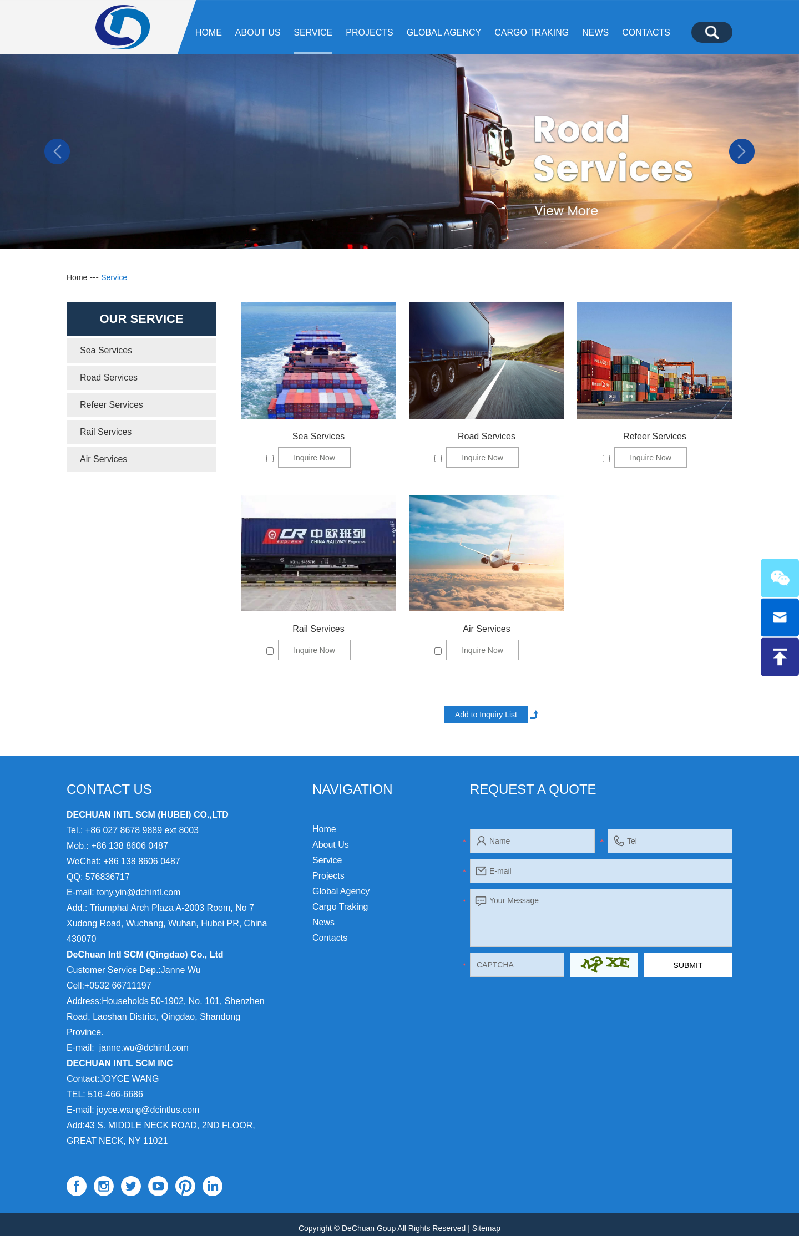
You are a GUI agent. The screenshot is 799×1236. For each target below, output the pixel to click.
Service (313, 32)
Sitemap (486, 1228)
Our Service (141, 319)
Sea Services (318, 436)
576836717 (107, 877)
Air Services (486, 629)
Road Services (486, 436)
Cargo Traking (531, 32)
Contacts (646, 32)
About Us (258, 32)
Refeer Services (654, 436)
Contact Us (109, 789)
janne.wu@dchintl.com (144, 1047)
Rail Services (318, 629)
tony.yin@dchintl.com (138, 892)
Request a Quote (533, 789)
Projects (369, 32)
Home (208, 32)
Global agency (444, 32)
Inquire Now (314, 457)
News (595, 32)
